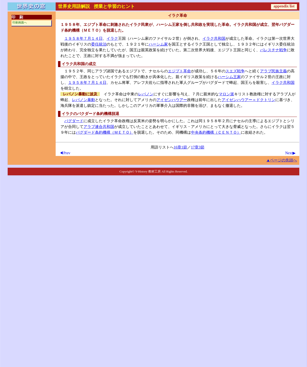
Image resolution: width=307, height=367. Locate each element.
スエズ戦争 (235, 71)
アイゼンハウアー (171, 100)
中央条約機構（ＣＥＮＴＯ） (216, 132)
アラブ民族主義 (273, 71)
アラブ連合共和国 (98, 127)
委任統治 (98, 44)
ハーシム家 (158, 44)
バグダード (73, 121)
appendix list (284, 6)
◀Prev (64, 153)
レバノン (146, 94)
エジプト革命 (179, 71)
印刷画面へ (19, 22)
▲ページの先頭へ (281, 160)
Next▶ (290, 153)
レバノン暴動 (83, 100)
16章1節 (180, 147)
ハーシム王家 (229, 77)
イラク (112, 38)
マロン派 (226, 94)
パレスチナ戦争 (273, 50)
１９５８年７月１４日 (83, 38)
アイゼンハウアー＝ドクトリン (248, 100)
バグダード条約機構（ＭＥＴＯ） (104, 132)
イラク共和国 (213, 38)
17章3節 (197, 147)
